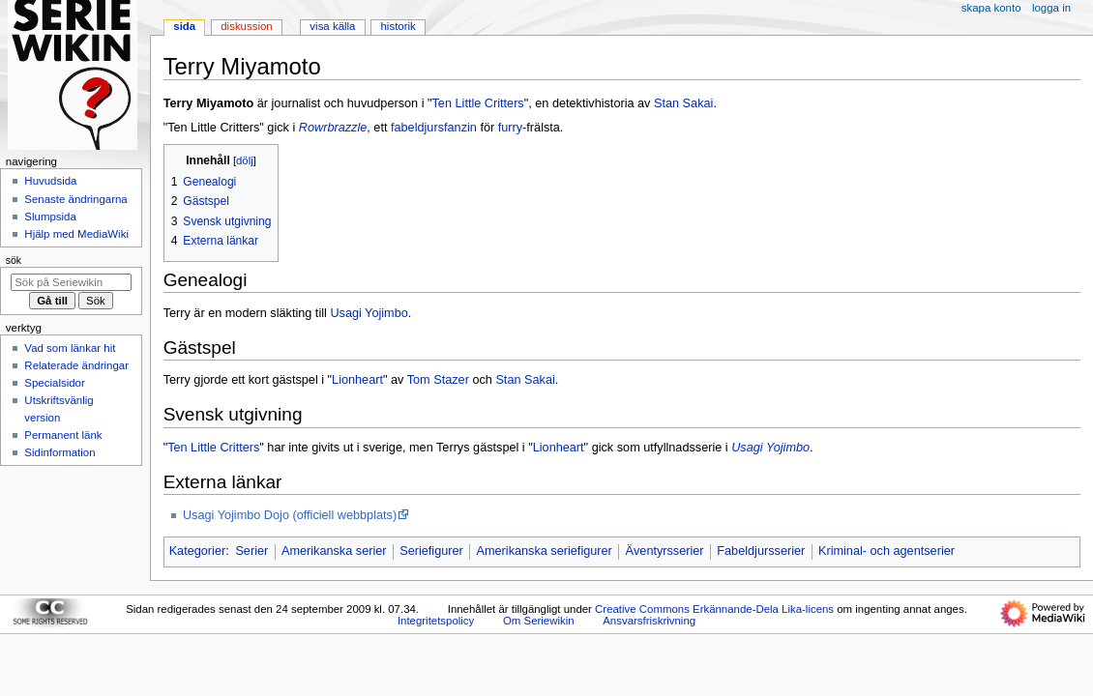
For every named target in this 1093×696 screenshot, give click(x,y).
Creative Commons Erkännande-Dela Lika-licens (714, 609)
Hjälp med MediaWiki (76, 234)
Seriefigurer (431, 551)
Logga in (1051, 8)
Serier (251, 551)
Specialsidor (54, 383)
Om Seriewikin (539, 620)
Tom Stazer (438, 380)
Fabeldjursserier (761, 551)
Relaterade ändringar (76, 365)
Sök (13, 260)
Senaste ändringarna (75, 199)
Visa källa (332, 26)
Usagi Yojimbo (368, 313)
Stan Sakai (683, 103)
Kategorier (197, 551)
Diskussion (246, 26)
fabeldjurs (417, 127)
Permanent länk (63, 435)
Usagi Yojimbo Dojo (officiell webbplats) (290, 515)
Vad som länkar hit (69, 348)
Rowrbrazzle (333, 127)
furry (510, 127)
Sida (184, 26)
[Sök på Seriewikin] (71, 282)
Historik (398, 26)
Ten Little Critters (478, 103)
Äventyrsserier (665, 551)
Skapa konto (991, 8)
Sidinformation (59, 452)
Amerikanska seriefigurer (544, 551)
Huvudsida (50, 181)
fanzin (460, 127)
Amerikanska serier (334, 551)
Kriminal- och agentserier (886, 551)
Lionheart (357, 380)
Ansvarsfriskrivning (649, 620)
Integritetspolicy (436, 620)
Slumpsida (49, 216)
